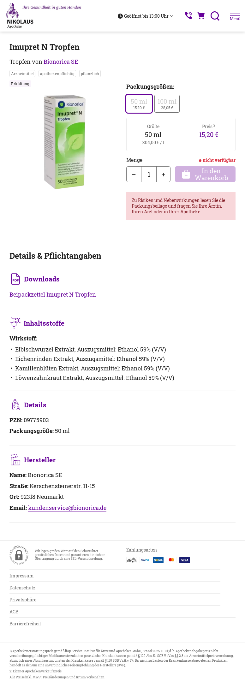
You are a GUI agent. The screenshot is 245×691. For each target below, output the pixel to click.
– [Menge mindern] (134, 174)
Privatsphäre (22, 600)
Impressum (21, 576)
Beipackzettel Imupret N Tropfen (52, 294)
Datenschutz (22, 588)
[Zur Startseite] (47, 15)
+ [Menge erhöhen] (163, 174)
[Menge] (149, 174)
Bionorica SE (61, 61)
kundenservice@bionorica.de (67, 507)
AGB (13, 612)
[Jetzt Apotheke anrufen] (183, 16)
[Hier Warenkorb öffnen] (198, 16)
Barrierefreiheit (25, 624)
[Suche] (213, 15)
